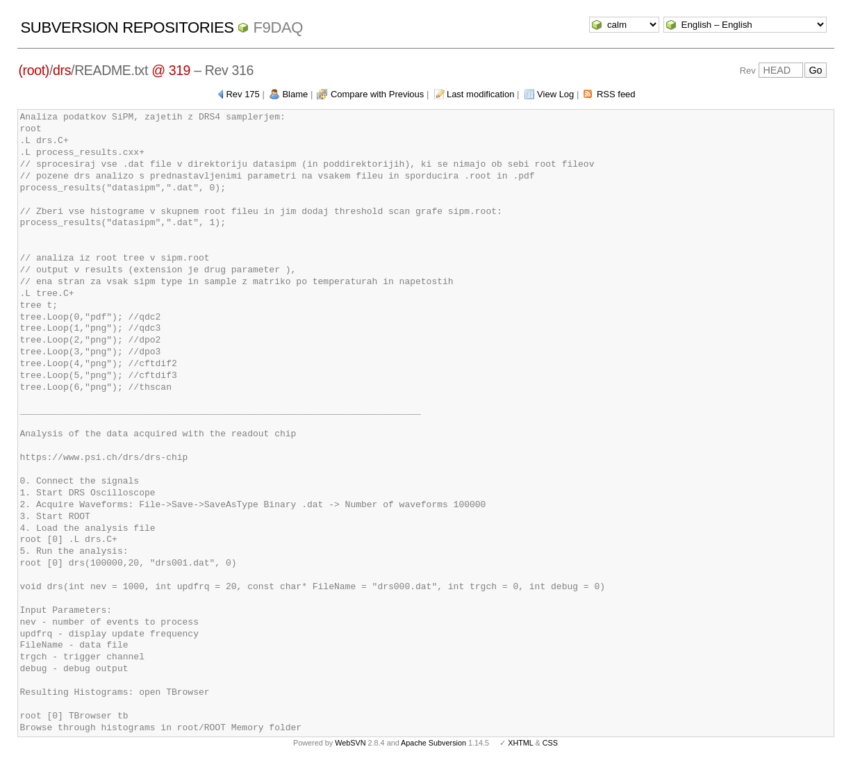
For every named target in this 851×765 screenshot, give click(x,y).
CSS (550, 743)
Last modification (481, 94)
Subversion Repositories (127, 27)
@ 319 (170, 70)
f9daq (278, 27)
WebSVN (350, 743)
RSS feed (616, 94)
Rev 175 (242, 94)
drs (62, 70)
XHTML (520, 743)
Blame (295, 94)
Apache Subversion (433, 743)
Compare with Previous (377, 94)
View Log (555, 94)
